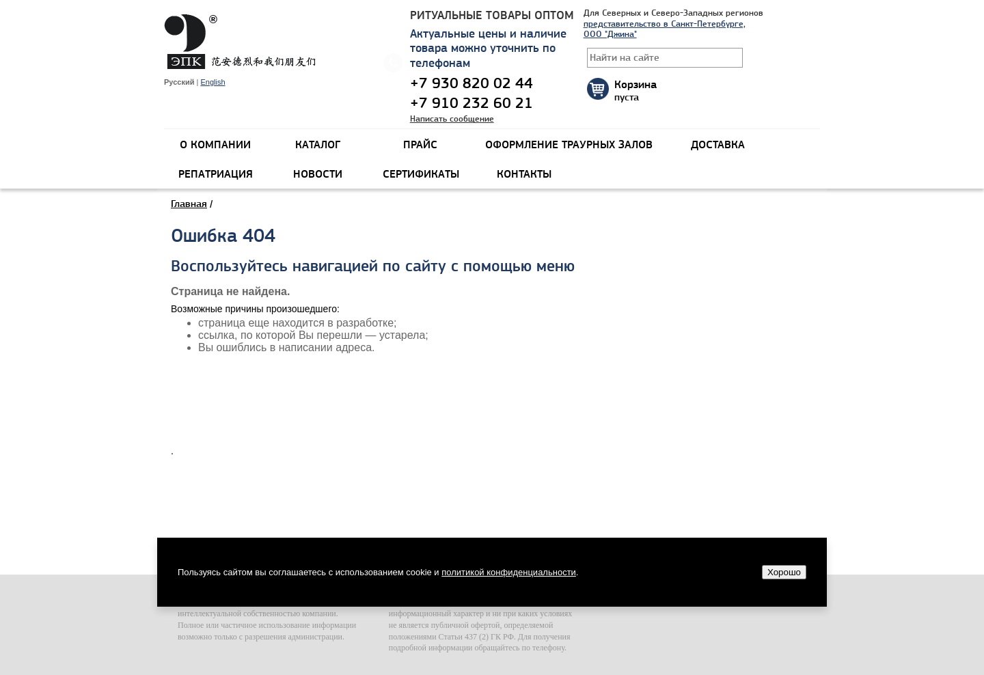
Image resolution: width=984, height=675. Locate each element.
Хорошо (784, 572)
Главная (189, 203)
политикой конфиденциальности (508, 572)
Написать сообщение (452, 118)
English (212, 82)
